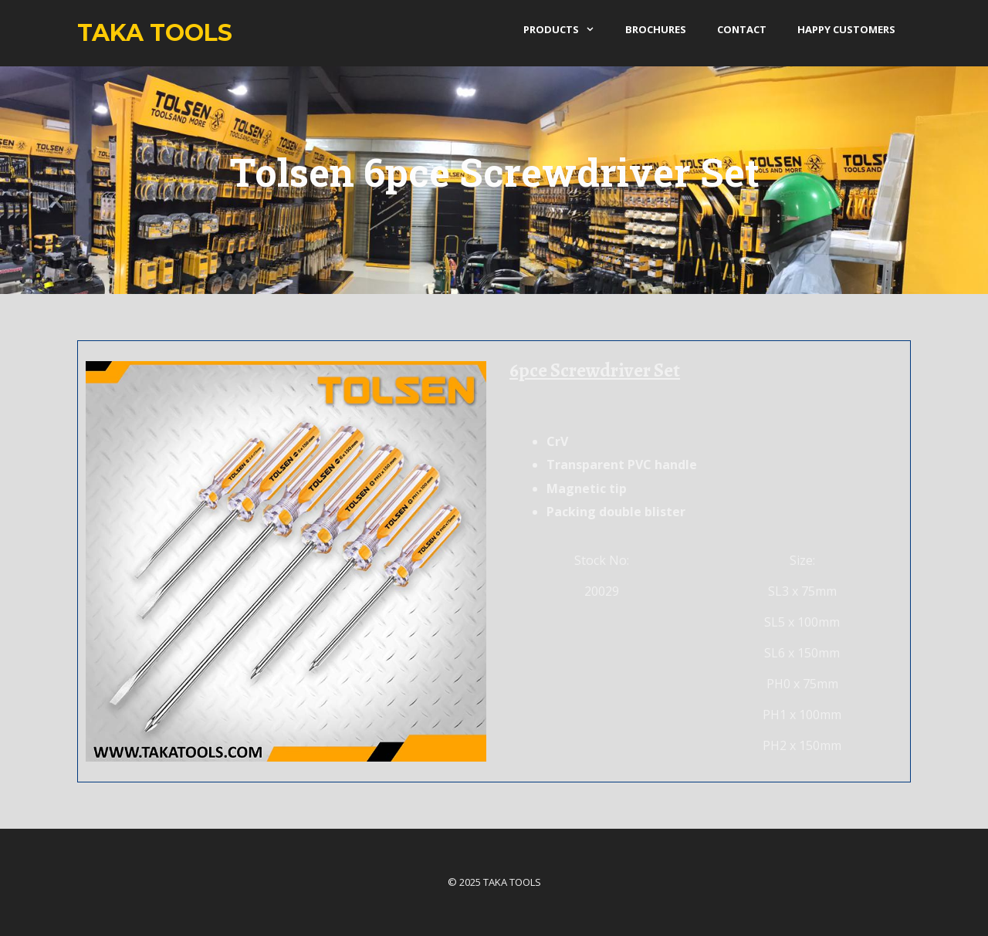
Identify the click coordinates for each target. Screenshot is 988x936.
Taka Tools (154, 33)
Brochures (655, 29)
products (566, 29)
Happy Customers (846, 29)
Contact (741, 29)
